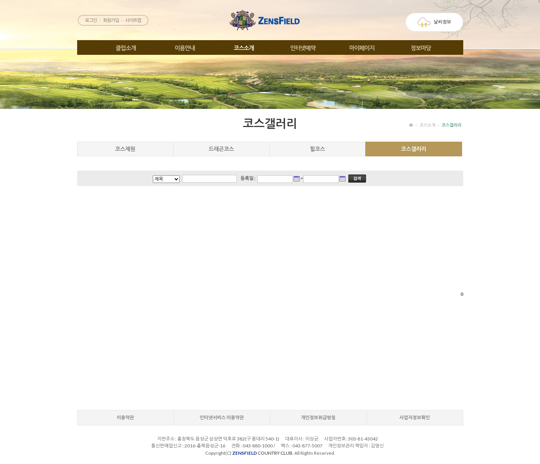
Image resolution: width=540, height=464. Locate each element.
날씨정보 (434, 22)
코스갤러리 (452, 124)
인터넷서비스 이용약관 (222, 417)
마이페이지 (362, 47)
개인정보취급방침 (318, 417)
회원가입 (111, 20)
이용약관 (125, 417)
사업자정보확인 (415, 417)
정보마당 (421, 47)
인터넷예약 (303, 47)
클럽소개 (126, 47)
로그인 (91, 20)
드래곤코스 (221, 149)
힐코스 (317, 149)
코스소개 (244, 47)
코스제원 (125, 149)
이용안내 (185, 47)
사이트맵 (133, 20)
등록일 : (248, 178)
